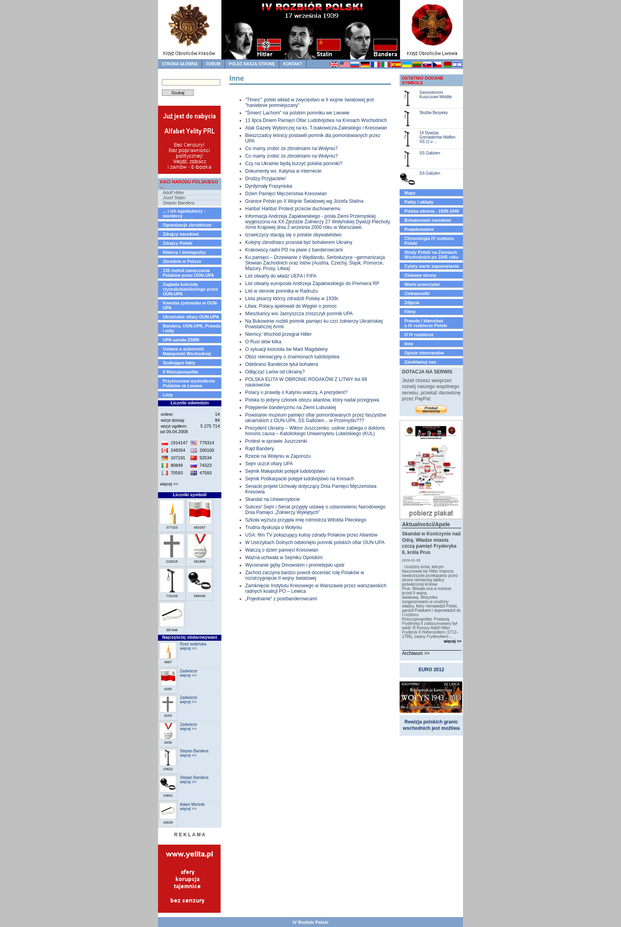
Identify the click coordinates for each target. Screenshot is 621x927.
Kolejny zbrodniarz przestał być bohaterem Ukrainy (298, 242)
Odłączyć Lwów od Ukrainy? (275, 372)
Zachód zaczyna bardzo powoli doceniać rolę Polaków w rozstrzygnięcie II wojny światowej (304, 575)
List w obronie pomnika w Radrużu (281, 291)
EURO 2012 (431, 669)
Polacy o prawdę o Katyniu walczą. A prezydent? (296, 392)
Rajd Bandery (259, 448)
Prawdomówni (419, 229)
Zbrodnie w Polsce (182, 261)
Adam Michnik (192, 804)
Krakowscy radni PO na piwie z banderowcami (294, 250)
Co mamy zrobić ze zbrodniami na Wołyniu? (291, 148)
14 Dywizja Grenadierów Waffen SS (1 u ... (437, 137)
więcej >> (169, 484)
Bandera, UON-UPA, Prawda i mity (192, 328)
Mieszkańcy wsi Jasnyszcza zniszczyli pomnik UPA (299, 313)
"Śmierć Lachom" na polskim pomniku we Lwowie (297, 113)
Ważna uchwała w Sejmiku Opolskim (284, 557)
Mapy (409, 192)
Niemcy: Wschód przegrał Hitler (278, 334)
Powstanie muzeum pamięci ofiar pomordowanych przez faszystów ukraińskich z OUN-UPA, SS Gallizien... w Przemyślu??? (315, 417)
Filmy (410, 311)
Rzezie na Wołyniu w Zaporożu (277, 456)
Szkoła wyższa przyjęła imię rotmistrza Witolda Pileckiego (305, 520)
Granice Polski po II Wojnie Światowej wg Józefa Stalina (304, 201)
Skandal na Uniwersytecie (272, 499)
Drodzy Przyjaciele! (265, 178)
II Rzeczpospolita (180, 371)
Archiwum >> (416, 653)
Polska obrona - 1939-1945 (431, 211)
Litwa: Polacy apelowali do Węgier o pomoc (291, 306)
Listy (168, 394)
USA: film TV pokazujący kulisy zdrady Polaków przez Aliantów (311, 535)
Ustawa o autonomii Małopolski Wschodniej (187, 351)
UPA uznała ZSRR (181, 339)
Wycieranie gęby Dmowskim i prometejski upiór (295, 565)
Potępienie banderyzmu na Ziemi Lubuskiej (290, 407)
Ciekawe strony (420, 275)
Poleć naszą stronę (252, 64)
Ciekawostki (417, 293)
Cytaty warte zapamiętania (431, 266)
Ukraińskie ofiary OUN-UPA (191, 316)
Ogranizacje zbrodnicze (187, 225)
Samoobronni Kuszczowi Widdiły (435, 94)
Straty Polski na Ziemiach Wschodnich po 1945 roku (431, 254)
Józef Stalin (174, 197)
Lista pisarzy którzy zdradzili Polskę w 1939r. (292, 298)
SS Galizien (429, 153)
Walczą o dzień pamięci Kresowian (281, 550)
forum (213, 64)
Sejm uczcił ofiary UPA (269, 463)
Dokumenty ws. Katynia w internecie (283, 171)
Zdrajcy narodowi (181, 234)
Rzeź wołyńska (193, 644)
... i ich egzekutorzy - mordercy (184, 213)
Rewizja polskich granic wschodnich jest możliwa (431, 725)
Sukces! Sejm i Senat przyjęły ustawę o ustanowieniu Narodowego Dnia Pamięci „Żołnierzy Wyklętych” (315, 509)
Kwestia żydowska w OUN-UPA (190, 305)
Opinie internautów (424, 352)
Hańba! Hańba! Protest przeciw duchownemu (293, 208)
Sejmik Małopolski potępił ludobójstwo (285, 471)
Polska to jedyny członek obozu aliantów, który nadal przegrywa (312, 400)
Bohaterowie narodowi (427, 220)
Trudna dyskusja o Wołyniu (273, 527)
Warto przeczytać (422, 284)
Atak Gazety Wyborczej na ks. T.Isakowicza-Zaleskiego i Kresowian (316, 128)
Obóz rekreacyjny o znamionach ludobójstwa (292, 357)
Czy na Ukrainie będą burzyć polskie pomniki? (293, 163)
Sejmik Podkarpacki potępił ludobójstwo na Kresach (299, 479)
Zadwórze (188, 671)
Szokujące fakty (179, 362)
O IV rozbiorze (419, 334)
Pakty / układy (418, 202)
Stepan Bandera (178, 202)
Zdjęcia (411, 302)
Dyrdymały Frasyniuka (268, 186)
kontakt (292, 64)
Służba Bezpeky (433, 112)
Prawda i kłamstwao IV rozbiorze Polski (425, 323)
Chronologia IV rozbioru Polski (429, 241)
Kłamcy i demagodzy (184, 252)
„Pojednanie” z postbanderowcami (281, 599)
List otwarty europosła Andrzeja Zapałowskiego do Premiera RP (312, 283)
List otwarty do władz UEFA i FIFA (280, 276)
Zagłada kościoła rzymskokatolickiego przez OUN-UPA (190, 289)
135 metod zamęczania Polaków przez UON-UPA (188, 273)
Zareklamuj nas (420, 362)
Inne (408, 343)
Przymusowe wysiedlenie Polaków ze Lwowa (189, 383)
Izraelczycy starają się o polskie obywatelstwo (293, 235)
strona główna (180, 64)
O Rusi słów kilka (263, 342)
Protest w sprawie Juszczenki (276, 441)
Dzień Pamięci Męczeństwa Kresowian (286, 193)
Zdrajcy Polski (177, 243)
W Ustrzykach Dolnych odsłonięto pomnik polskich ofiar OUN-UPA (315, 542)
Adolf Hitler (173, 192)
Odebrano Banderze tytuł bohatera (281, 364)
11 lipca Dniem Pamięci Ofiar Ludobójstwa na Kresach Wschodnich (316, 120)
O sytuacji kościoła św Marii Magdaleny (286, 349)
